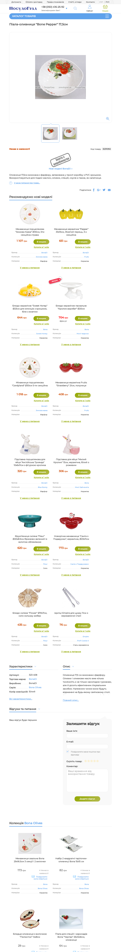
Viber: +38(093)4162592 (102, 943)
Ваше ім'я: (71, 580)
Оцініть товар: (74, 610)
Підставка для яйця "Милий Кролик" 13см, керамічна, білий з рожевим (60, 387)
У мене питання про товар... (27, 183)
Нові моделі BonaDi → (60, 168)
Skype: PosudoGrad (103, 940)
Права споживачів (55, 2)
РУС (108, 2)
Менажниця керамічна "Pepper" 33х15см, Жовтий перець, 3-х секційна (60, 232)
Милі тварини (34, 334)
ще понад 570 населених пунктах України (44, 858)
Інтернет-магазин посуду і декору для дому (23, 892)
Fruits (72, 257)
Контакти (90, 2)
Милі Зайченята (67, 410)
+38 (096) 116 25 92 (102, 924)
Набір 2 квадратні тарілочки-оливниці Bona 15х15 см (60, 711)
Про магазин (63, 886)
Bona (106, 253)
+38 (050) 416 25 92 (102, 920)
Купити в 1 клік (34, 247)
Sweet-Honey (103, 257)
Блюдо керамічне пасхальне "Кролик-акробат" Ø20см (26, 308)
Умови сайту (63, 890)
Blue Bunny (35, 410)
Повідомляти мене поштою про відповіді (85, 602)
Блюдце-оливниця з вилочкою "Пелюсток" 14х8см (95, 711)
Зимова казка (34, 257)
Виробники (63, 909)
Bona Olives (35, 536)
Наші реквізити (62, 897)
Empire (106, 483)
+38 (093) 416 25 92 (102, 928)
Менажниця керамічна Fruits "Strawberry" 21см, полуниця (94, 308)
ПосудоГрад (36, 848)
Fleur (106, 410)
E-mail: (70, 591)
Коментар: (72, 615)
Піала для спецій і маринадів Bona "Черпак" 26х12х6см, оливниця (26, 786)
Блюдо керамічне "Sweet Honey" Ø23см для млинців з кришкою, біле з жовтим (94, 232)
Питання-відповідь (100, 901)
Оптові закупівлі (63, 893)
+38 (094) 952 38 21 (102, 932)
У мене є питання (26, 267)
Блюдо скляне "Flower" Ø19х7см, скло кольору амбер (60, 462)
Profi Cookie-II (103, 487)
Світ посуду (63, 905)
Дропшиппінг (63, 901)
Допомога (16, 2)
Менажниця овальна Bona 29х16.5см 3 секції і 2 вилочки (26, 711)
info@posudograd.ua (102, 937)
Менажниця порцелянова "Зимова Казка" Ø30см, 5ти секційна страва (26, 232)
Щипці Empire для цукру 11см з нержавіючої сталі (94, 461)
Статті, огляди (74, 2)
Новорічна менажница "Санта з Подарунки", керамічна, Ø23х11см (26, 462)
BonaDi (37, 253)
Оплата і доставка (34, 2)
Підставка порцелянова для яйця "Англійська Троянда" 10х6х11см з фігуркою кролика (26, 387)
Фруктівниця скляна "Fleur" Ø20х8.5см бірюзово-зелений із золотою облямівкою (94, 387)
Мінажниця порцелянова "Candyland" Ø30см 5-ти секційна (60, 308)
